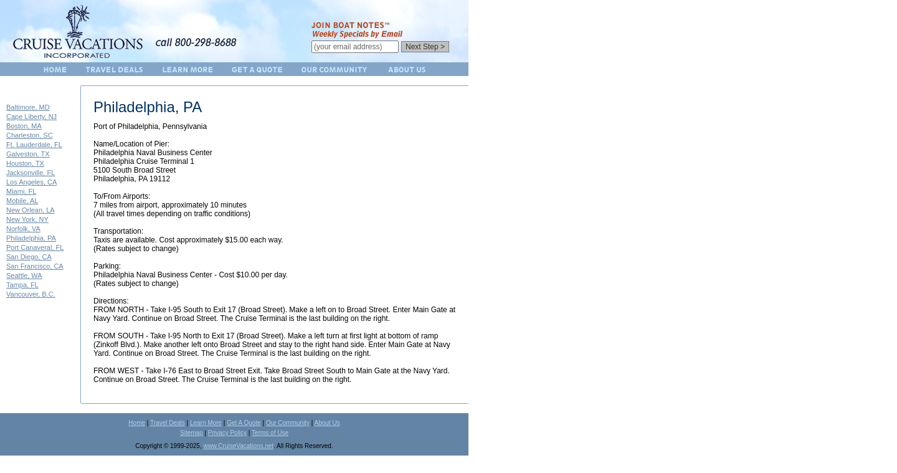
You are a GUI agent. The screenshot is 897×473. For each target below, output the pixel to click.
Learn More (206, 422)
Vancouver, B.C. (30, 294)
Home (136, 422)
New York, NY (27, 219)
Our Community (288, 422)
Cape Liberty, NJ (31, 116)
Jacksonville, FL (30, 172)
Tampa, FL (22, 285)
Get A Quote (243, 422)
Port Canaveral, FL (35, 247)
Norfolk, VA (23, 228)
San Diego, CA (29, 256)
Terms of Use (270, 432)
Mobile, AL (22, 200)
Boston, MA (24, 126)
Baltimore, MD (28, 107)
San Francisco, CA (35, 266)
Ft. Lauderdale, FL (34, 144)
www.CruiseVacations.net (238, 445)
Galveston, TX (28, 154)
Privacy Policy (227, 432)
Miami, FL (21, 191)
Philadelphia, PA (31, 238)
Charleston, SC (29, 135)
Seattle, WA (24, 275)
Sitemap (191, 432)
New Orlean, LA (30, 210)
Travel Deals (167, 422)
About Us (327, 422)
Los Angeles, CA (31, 182)
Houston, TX (25, 163)
